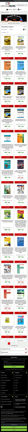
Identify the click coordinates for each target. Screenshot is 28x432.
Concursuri (3, 387)
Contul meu (9, 9)
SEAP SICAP (3, 392)
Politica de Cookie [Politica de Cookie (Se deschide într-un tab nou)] (10, 413)
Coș (15, 9)
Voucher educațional (4, 390)
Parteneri (16, 390)
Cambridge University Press (6, 51)
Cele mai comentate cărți (5, 399)
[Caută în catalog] (26, 5)
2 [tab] (10, 23)
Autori (16, 387)
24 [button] (7, 32)
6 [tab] (16, 23)
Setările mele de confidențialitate (6, 401)
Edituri (16, 385)
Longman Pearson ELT (6, 306)
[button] (20, 9)
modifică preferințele (14, 424)
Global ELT (19, 200)
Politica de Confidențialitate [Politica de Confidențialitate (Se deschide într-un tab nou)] (8, 419)
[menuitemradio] (24, 29)
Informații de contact (18, 375)
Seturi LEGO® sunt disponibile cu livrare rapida (20, 404)
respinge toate (14, 427)
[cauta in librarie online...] (20, 5)
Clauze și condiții (4, 375)
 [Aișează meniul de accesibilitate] (1, 407)
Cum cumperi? (3, 382)
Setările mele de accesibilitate (6, 404)
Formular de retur (18, 377)
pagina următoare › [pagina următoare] (20, 340)
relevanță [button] (10, 29)
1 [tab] (8, 23)
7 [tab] (17, 23)
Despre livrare (3, 385)
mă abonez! (14, 366)
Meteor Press (20, 175)
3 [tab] (11, 23)
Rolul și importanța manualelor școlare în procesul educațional (20, 407)
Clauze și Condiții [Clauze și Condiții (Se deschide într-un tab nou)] (16, 419)
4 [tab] (13, 23)
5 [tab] (14, 23)
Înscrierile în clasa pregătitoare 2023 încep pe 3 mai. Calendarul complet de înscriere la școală (20, 400)
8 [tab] (19, 23)
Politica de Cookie (4, 377)
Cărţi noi (16, 380)
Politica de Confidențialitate (5, 380)
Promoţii (16, 382)
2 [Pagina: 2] (11, 343)
